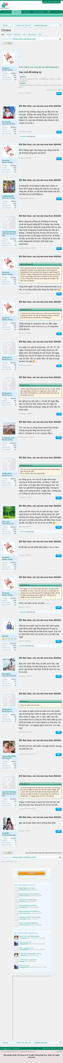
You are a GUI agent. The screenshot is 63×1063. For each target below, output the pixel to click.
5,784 (14, 129)
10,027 (14, 645)
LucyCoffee (22, 919)
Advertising (46, 1048)
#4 (59, 198)
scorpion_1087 (32, 79)
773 (15, 208)
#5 (59, 248)
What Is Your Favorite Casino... (28, 899)
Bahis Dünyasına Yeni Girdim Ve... (29, 894)
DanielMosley (23, 907)
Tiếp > (10, 43)
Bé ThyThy (6, 122)
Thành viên (26, 11)
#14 (59, 607)
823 (15, 768)
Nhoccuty (6, 522)
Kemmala (22, 901)
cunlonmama (23, 938)
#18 (59, 754)
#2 (59, 132)
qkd (39, 34)
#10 (59, 437)
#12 (59, 527)
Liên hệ (53, 1048)
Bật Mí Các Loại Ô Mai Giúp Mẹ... (29, 936)
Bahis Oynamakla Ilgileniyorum (28, 923)
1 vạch (8, 34)
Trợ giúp (59, 1048)
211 (15, 681)
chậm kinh (16, 34)
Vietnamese (16, 1048)
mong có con (31, 34)
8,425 (14, 529)
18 (15, 245)
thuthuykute (23, 136)
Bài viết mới (16, 15)
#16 (59, 676)
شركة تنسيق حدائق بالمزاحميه (28, 959)
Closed (22, 77)
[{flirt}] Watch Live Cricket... (27, 888)
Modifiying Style (6, 1048)
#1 (59, 93)
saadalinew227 (23, 944)
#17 (59, 732)
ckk (23, 34)
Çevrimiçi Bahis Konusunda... (28, 905)
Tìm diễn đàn (6, 15)
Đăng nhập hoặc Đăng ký (51, 2)
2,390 (14, 75)
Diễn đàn (16, 12)
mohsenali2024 (24, 949)
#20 (59, 831)
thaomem (5, 68)
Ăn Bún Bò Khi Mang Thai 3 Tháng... (30, 953)
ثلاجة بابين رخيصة (24, 965)
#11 (59, 497)
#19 (59, 809)
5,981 (14, 203)
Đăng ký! (31, 873)
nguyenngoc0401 (9, 756)
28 (15, 369)
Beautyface (6, 674)
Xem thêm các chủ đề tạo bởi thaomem (39, 67)
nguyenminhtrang (9, 232)
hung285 (5, 833)
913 (15, 133)
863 (15, 533)
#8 (59, 365)
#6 (59, 293)
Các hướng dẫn (39, 11)
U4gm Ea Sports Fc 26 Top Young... (30, 917)
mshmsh (22, 961)
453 (15, 365)
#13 (59, 555)
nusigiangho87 (8, 196)
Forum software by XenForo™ (18, 1051)
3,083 (14, 445)
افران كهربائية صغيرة (25, 942)
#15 (59, 641)
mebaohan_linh (8, 438)
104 (15, 241)
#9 (59, 414)
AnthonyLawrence (24, 895)
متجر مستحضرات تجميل (26, 948)
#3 (59, 158)
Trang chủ (6, 11)
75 (15, 840)
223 (15, 79)
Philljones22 (23, 890)
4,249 (14, 763)
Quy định (59, 1051)
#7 (59, 333)
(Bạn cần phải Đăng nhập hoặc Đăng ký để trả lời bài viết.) (44, 853)
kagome (5, 636)
